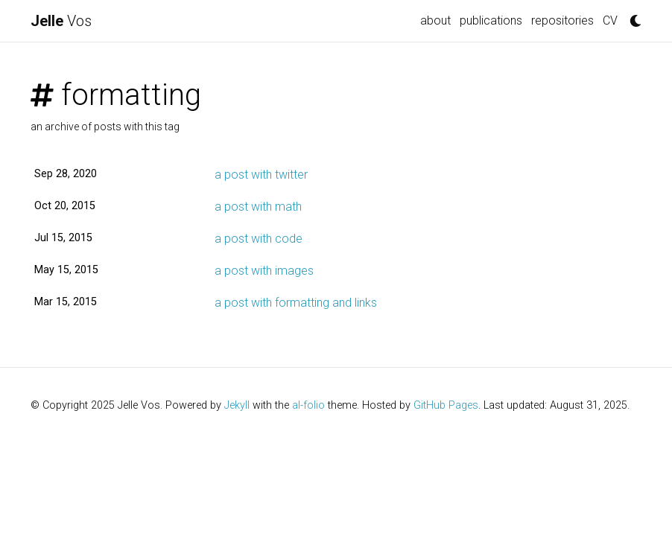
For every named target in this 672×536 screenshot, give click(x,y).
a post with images (264, 271)
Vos (61, 21)
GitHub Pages (445, 405)
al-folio (308, 405)
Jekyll (237, 405)
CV (610, 20)
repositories (562, 20)
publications (491, 20)
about (435, 20)
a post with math (258, 207)
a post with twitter (261, 175)
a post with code (258, 239)
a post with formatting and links (296, 303)
